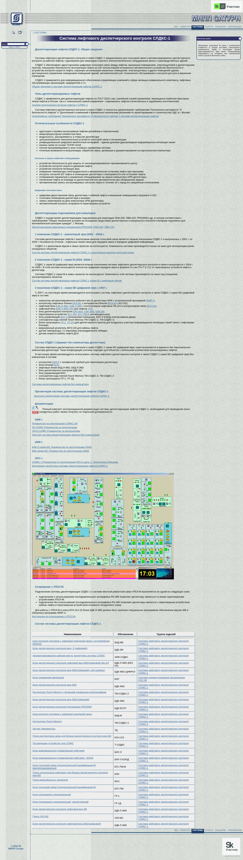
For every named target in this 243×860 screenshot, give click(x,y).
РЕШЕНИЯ (220, 27)
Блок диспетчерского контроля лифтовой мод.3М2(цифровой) (67, 823)
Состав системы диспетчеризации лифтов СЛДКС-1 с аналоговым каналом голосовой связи (83, 252)
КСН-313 (151, 306)
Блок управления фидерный (48, 677)
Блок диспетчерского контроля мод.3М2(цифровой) (61, 699)
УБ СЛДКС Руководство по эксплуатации (54, 427)
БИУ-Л (64, 317)
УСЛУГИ (209, 27)
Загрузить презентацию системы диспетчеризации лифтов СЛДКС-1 (72, 396)
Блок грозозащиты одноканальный (52, 794)
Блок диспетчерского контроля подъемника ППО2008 (62, 706)
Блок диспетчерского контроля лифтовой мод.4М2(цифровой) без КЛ (71, 663)
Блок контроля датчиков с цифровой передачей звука (62, 714)
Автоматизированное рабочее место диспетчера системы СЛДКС (69, 655)
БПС (56, 364)
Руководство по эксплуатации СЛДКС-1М (54, 423)
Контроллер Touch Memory (47, 721)
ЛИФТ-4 (150, 300)
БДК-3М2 (89, 311)
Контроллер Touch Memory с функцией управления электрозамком (69, 692)
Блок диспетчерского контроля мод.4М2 (55, 684)
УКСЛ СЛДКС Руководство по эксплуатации (56, 431)
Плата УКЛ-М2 (40, 816)
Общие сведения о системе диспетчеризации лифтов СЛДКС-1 (67, 86)
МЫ (176, 27)
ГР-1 (63, 322)
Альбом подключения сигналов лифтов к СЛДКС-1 (60, 105)
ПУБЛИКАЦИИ (235, 27)
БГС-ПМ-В (83, 314)
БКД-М (112, 303)
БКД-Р (55, 362)
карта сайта (14, 47)
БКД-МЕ (76, 303)
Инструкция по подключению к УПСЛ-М (53, 616)
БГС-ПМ (71, 314)
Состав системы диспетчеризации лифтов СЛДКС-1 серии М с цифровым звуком (77, 280)
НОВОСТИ (185, 27)
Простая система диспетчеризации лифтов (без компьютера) (66, 434)
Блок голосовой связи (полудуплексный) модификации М (64, 787)
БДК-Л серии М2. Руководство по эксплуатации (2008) (62, 447)
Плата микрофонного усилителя (50, 779)
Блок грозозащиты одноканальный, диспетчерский (60, 801)
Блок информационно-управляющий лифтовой (58, 750)
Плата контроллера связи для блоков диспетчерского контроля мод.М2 (72, 736)
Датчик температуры (44, 728)
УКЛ (90, 308)
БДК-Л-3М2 (76, 306)
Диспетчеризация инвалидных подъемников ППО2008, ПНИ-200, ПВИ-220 (73, 227)
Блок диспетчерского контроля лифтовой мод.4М (60, 809)
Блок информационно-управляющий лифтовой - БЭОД (63, 758)
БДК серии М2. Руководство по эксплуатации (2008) (60, 451)
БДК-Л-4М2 (62, 306)
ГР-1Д (70, 322)
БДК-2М (100, 311)
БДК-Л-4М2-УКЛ (65, 308)
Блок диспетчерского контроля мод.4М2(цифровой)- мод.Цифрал (69, 670)
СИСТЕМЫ (198, 27)
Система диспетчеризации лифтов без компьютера (60, 384)
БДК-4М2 (78, 311)
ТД (63, 330)
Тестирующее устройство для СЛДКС (53, 743)
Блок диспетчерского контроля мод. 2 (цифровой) (60, 648)
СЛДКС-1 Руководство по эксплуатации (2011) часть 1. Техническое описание (75, 462)
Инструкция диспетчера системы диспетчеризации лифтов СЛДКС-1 (70, 466)
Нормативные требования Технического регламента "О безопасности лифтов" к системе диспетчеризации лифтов (95, 116)
